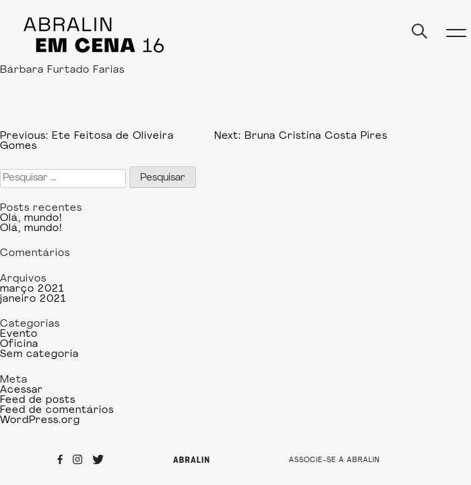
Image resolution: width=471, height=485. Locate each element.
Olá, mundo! (31, 219)
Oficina (19, 345)
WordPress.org (40, 421)
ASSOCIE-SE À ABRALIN (334, 460)
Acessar (21, 390)
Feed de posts (37, 400)
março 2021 (32, 289)
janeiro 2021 (33, 299)
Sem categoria (39, 355)
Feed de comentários (57, 411)
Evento (19, 334)
